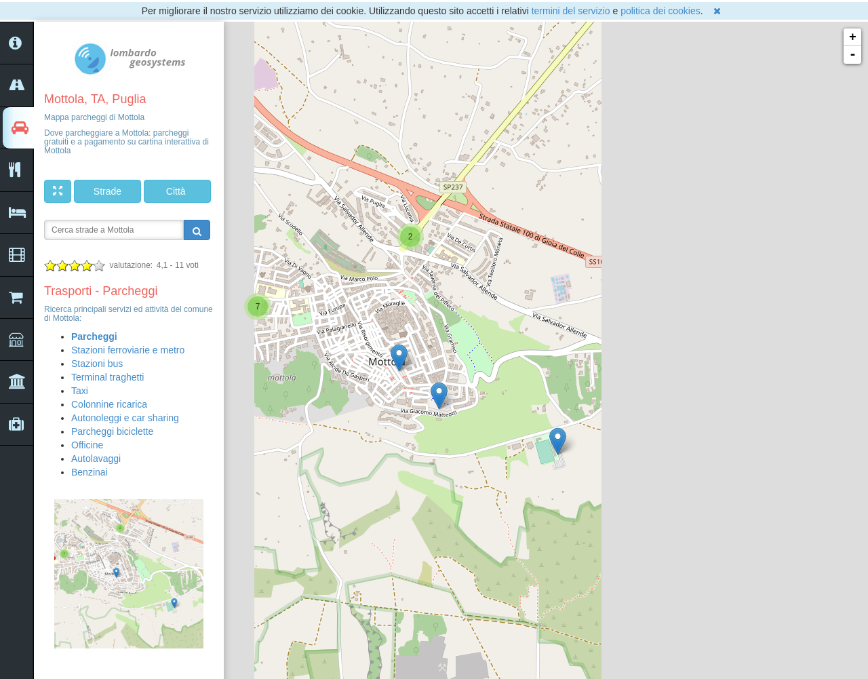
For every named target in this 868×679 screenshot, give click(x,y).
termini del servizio (571, 10)
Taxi (79, 390)
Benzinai (89, 472)
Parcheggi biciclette (112, 431)
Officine (87, 445)
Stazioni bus (97, 363)
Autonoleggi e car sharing (125, 417)
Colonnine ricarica (109, 404)
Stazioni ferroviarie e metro (127, 350)
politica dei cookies (660, 10)
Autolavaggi (96, 458)
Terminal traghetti (107, 377)
